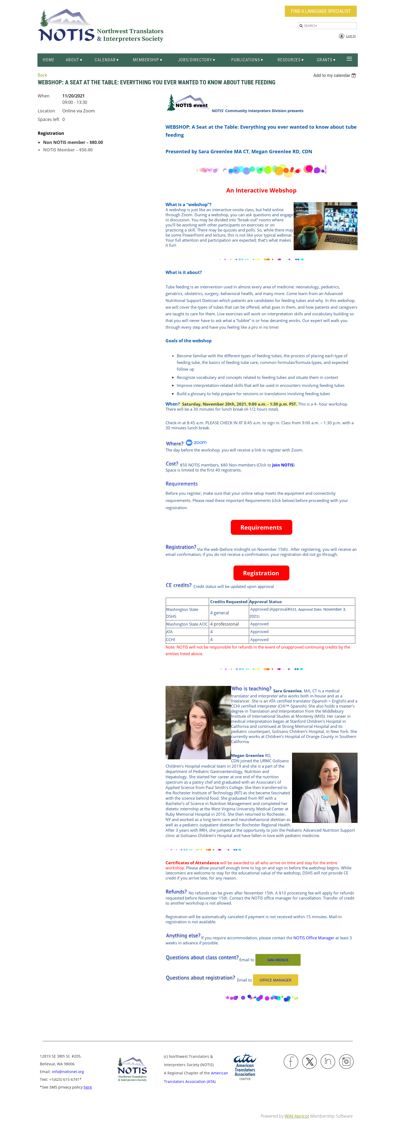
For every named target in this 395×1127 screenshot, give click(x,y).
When (43, 96)
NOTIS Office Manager (313, 937)
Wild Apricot (297, 1116)
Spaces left (48, 119)
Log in (351, 35)
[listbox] (335, 75)
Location (46, 111)
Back (42, 75)
